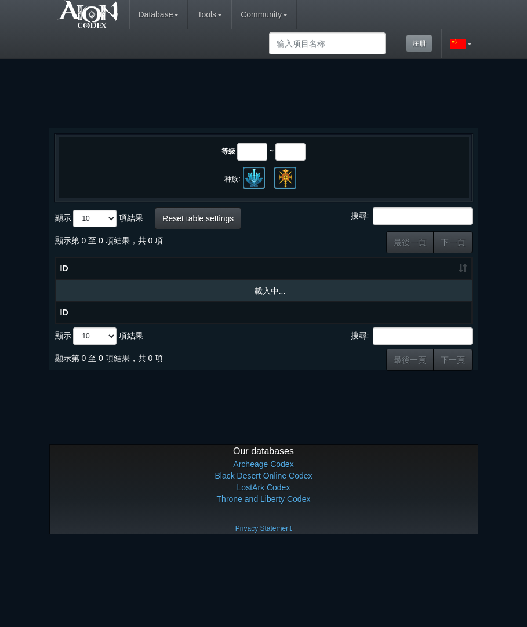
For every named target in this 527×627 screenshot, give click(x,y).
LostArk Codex (263, 568)
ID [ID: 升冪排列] (64, 326)
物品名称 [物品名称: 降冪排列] (120, 326)
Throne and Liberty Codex (264, 580)
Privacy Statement (263, 610)
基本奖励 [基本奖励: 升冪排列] (445, 320)
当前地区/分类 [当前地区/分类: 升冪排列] (407, 297)
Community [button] (264, 14)
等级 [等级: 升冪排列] (334, 320)
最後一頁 (410, 242)
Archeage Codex (263, 545)
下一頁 (453, 242)
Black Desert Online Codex (263, 557)
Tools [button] (209, 14)
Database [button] (159, 14)
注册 (419, 43)
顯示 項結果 (99, 218)
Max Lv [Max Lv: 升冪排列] (370, 320)
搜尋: (412, 216)
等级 (228, 151)
